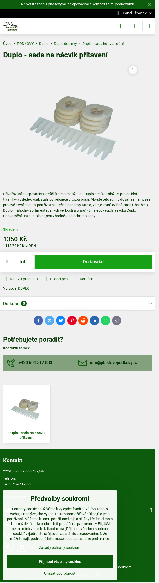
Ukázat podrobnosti (60, 573)
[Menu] (149, 26)
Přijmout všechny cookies (60, 562)
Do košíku (93, 261)
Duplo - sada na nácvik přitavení (26, 435)
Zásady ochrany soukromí (60, 547)
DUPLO (24, 288)
